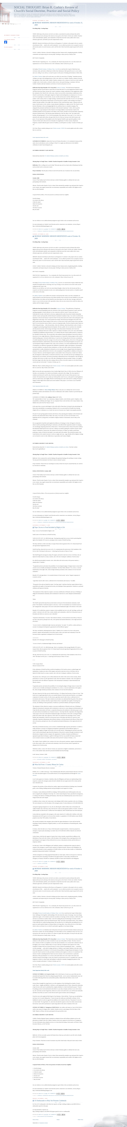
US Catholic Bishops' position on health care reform (56, 156)
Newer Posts (35, 1119)
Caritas (39, 863)
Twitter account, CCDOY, (59, 128)
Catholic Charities (38, 76)
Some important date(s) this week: (40, 137)
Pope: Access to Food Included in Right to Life (49, 527)
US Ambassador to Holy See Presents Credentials (50, 1101)
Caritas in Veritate (61, 87)
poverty (54, 759)
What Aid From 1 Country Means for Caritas (48, 764)
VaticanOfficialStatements (45, 1116)
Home (58, 1119)
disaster (44, 863)
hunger (39, 759)
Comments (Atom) (43, 1123)
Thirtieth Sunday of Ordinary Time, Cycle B (48, 69)
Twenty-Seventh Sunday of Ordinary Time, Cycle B (50, 913)
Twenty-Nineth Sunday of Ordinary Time (48, 282)
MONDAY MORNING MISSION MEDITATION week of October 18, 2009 (57, 237)
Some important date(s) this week (40, 386)
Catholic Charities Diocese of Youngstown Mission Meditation (55, 231)
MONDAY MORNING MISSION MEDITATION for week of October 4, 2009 (58, 870)
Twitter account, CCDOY (59, 365)
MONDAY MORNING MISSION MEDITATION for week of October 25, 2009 (58, 24)
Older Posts (80, 1119)
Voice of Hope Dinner (50, 389)
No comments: (53, 229)
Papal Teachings (46, 759)
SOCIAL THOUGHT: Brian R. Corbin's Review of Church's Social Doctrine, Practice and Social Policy (46, 9)
